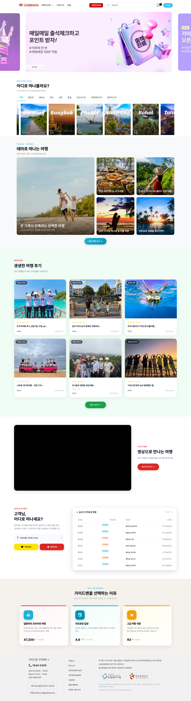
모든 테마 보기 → (95, 241)
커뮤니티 (60, 5)
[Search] (132, 5)
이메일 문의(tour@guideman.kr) (42, 693)
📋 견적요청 (52, 547)
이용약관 (71, 680)
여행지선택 (46, 5)
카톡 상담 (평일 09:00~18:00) (42, 686)
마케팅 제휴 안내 (74, 690)
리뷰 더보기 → (95, 405)
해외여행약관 (73, 685)
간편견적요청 (96, 5)
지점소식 (71, 661)
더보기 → (169, 512)
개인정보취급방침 (74, 675)
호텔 (69, 5)
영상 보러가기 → (148, 467)
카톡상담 (26, 547)
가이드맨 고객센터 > (39, 659)
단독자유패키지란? (75, 670)
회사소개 (71, 666)
